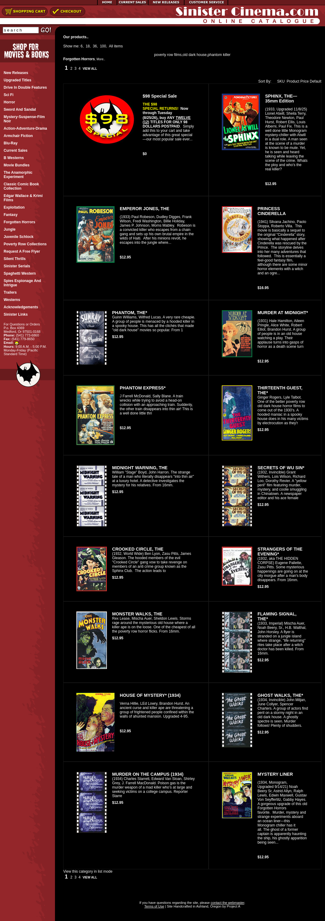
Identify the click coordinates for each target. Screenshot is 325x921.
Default (315, 81)
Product (293, 81)
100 (103, 46)
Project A (233, 906)
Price (304, 81)
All (111, 46)
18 (87, 46)
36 (95, 46)
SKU (279, 81)
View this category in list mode (87, 871)
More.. (101, 59)
